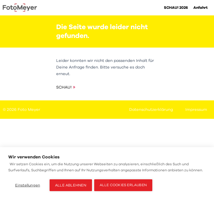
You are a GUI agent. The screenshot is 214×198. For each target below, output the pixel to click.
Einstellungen (27, 185)
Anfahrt (200, 7)
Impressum (196, 109)
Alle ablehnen (70, 185)
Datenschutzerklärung (151, 109)
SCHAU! (64, 87)
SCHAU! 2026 (176, 7)
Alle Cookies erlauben (123, 185)
